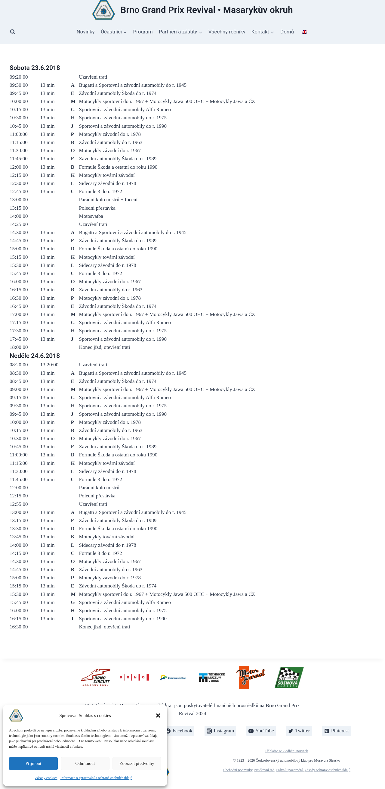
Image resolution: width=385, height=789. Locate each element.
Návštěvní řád (264, 770)
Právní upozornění (289, 770)
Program (143, 32)
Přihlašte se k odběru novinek (286, 751)
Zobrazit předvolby (136, 763)
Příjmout (34, 763)
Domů (287, 32)
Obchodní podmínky (237, 770)
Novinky (85, 32)
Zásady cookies (46, 778)
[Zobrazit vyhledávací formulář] (12, 32)
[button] (158, 715)
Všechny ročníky (226, 32)
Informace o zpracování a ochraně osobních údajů (96, 778)
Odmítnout (85, 763)
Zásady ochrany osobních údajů (327, 770)
